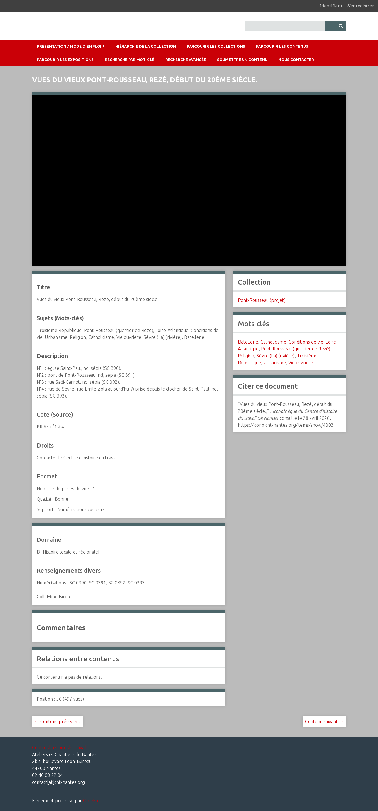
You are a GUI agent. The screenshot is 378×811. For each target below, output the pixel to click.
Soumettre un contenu (242, 59)
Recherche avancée (185, 59)
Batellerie (248, 341)
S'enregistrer (360, 5)
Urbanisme (274, 362)
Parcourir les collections (216, 46)
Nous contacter (296, 59)
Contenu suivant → (324, 721)
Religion (246, 355)
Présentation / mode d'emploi (69, 46)
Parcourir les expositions (65, 59)
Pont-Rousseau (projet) (261, 300)
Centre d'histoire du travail (59, 747)
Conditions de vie (306, 341)
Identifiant (331, 5)
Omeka (90, 800)
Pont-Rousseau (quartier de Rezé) (295, 348)
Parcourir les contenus (282, 46)
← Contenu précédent (57, 721)
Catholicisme (273, 341)
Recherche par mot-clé (129, 59)
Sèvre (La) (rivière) (275, 355)
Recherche (340, 26)
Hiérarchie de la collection (145, 46)
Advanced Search (330, 26)
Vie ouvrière (300, 362)
